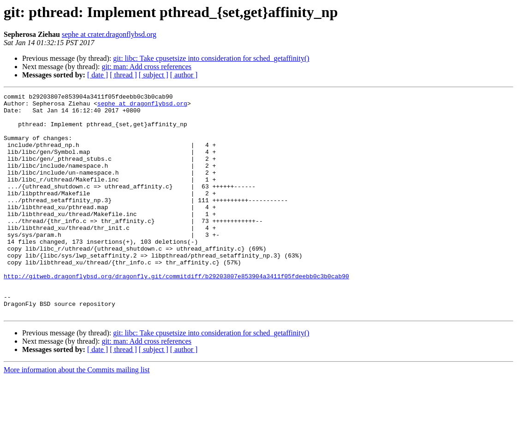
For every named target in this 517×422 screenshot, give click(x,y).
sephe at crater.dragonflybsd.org (109, 34)
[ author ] (184, 75)
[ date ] (97, 75)
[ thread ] (123, 75)
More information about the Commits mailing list (76, 414)
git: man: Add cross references (146, 66)
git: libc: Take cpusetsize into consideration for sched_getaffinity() (211, 58)
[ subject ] (153, 75)
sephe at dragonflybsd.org (142, 106)
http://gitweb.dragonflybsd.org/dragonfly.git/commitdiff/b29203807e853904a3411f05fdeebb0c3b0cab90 (176, 313)
